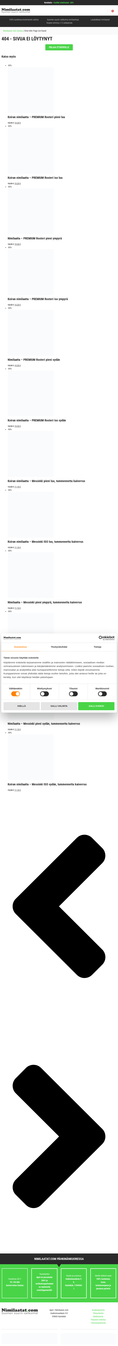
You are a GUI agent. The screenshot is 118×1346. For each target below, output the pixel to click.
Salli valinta (59, 706)
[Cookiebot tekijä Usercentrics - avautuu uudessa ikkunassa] (101, 638)
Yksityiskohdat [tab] (59, 647)
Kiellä (22, 706)
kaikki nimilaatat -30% (64, 2)
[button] (105, 10)
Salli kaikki (96, 706)
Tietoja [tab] (97, 647)
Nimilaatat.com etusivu (13, 31)
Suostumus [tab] (20, 647)
